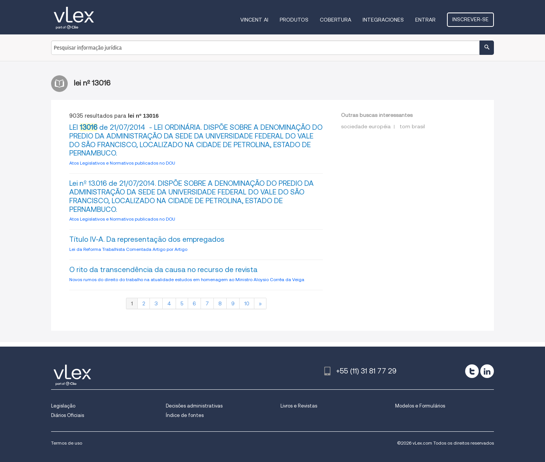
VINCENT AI (254, 20)
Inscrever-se (470, 19)
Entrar (425, 20)
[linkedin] (487, 371)
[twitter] (472, 371)
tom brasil (412, 126)
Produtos (294, 20)
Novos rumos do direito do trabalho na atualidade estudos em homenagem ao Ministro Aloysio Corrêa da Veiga (186, 279)
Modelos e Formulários (420, 406)
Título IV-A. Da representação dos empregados (146, 239)
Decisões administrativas (194, 406)
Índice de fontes (185, 415)
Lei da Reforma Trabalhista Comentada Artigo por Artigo (128, 249)
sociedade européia (366, 126)
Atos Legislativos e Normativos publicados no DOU (122, 162)
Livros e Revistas (298, 406)
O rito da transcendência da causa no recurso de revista (163, 270)
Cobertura (335, 20)
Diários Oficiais (67, 415)
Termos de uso (66, 442)
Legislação (63, 406)
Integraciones (383, 20)
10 (246, 303)
